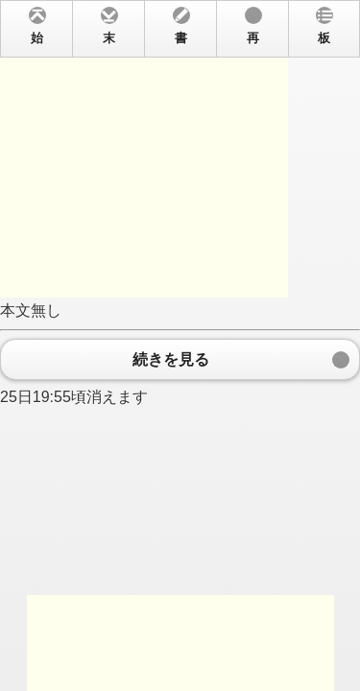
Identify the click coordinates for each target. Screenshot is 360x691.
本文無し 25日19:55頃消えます (180, 345)
